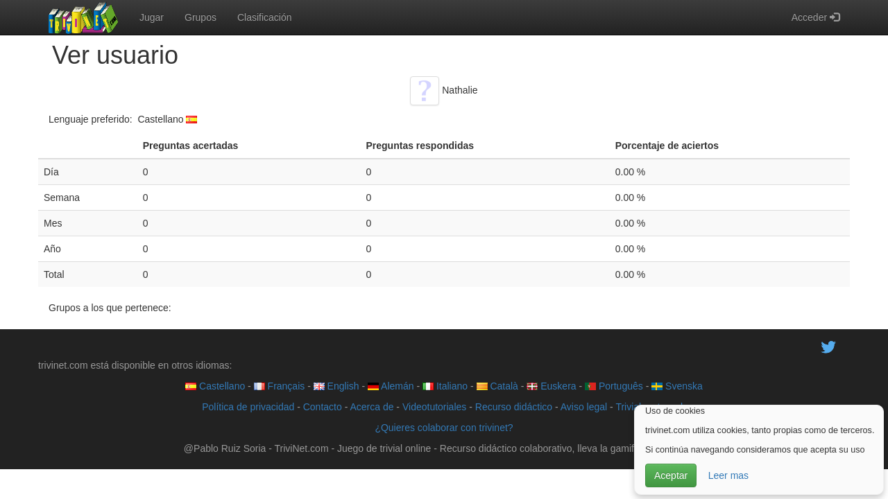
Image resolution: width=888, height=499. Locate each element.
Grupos (200, 17)
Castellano (215, 386)
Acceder (815, 17)
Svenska (677, 386)
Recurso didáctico (513, 406)
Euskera (551, 386)
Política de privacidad (248, 406)
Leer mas (728, 475)
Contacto (322, 406)
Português (614, 386)
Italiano (445, 386)
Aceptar (671, 475)
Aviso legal (584, 406)
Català (497, 386)
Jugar (151, 17)
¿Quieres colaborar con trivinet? (444, 427)
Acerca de (371, 406)
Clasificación (264, 17)
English (336, 386)
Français (279, 386)
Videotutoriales (434, 406)
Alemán (391, 386)
